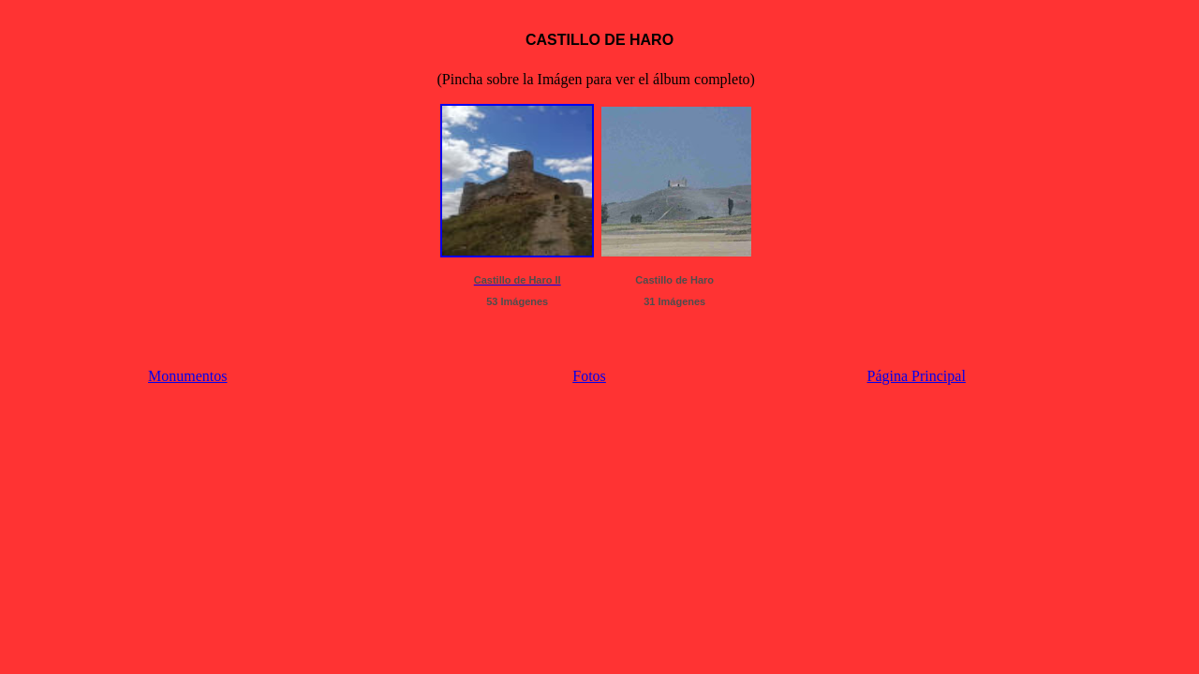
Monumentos (187, 376)
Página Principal (916, 376)
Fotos (589, 376)
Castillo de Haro (674, 280)
